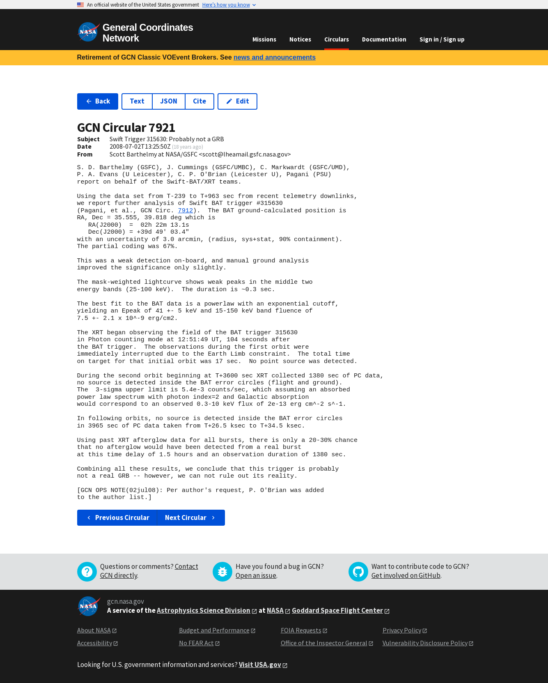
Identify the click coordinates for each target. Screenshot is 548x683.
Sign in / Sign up (442, 39)
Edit (237, 101)
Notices (300, 39)
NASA (275, 610)
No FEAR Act (196, 643)
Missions (264, 39)
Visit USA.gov (260, 664)
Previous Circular (117, 517)
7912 (185, 211)
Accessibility (94, 643)
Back (97, 101)
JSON (168, 101)
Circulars (336, 39)
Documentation (384, 39)
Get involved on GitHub (405, 575)
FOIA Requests (301, 630)
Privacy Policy (402, 630)
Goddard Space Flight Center (337, 610)
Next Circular (191, 517)
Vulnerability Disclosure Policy (425, 643)
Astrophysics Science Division (203, 610)
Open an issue (256, 575)
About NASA (94, 630)
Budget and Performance (214, 630)
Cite (199, 101)
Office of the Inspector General (324, 643)
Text (137, 101)
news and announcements (275, 57)
